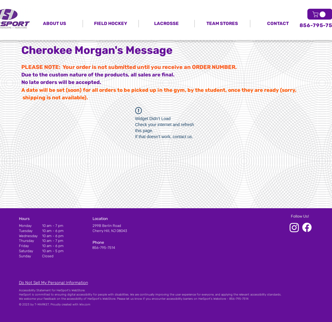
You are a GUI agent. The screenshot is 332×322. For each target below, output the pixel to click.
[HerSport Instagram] (294, 227)
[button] (222, 23)
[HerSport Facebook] (307, 227)
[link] (319, 14)
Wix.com (84, 304)
